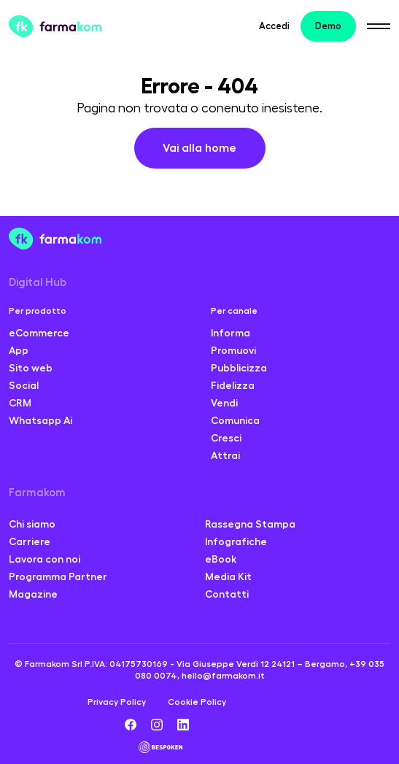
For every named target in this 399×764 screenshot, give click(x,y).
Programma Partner (58, 576)
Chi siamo (32, 524)
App (18, 350)
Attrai (225, 455)
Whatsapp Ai (40, 420)
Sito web (31, 368)
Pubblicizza (239, 368)
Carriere (29, 541)
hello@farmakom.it (223, 675)
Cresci (226, 438)
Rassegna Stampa (250, 524)
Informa (230, 333)
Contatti (227, 594)
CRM (20, 403)
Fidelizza (233, 385)
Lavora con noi (44, 559)
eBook (221, 559)
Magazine (33, 594)
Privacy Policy (117, 702)
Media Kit (228, 576)
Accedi (274, 26)
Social (24, 385)
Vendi (224, 403)
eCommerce (39, 333)
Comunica (235, 420)
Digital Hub (37, 282)
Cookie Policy (197, 702)
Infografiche (236, 541)
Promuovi (233, 350)
